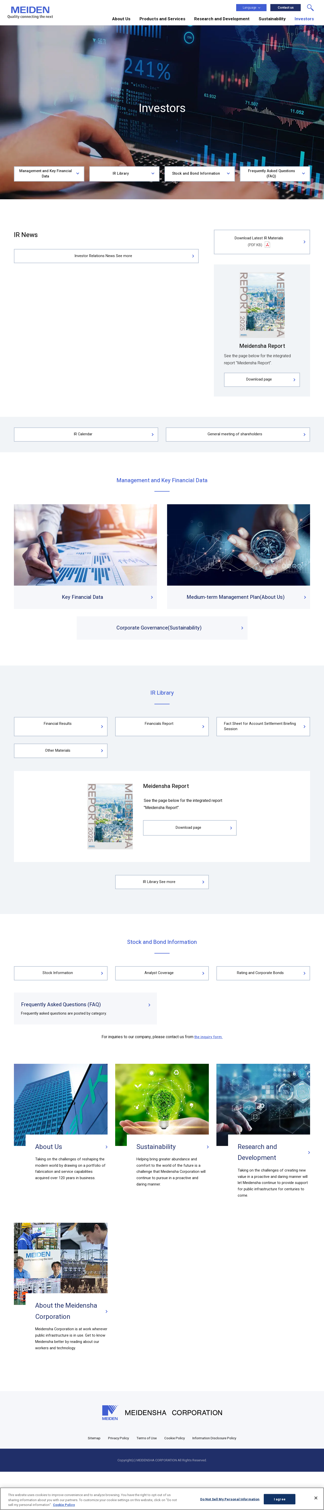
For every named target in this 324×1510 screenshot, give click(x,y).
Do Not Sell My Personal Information (230, 1499)
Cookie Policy (175, 1476)
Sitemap (87, 1476)
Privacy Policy (113, 1476)
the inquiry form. (208, 1063)
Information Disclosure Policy (219, 1476)
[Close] (315, 1497)
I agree (280, 1499)
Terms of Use (144, 1476)
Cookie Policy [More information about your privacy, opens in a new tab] (64, 1504)
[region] (162, 1498)
